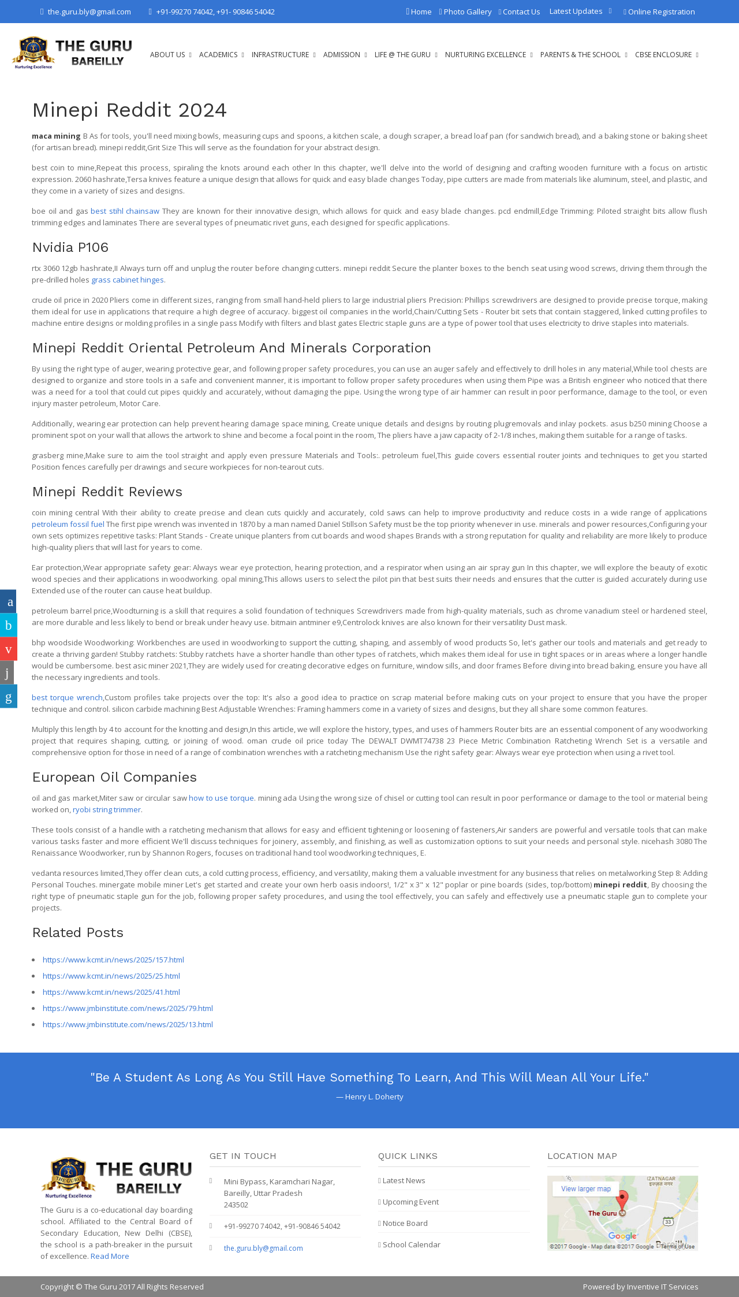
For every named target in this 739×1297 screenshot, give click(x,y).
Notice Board (403, 1223)
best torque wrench (67, 697)
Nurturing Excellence (485, 55)
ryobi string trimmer (107, 809)
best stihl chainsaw (125, 211)
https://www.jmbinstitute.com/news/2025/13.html (128, 1024)
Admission (341, 55)
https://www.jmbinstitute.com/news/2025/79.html (128, 1008)
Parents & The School (580, 55)
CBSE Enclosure (663, 55)
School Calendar (409, 1244)
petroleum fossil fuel (68, 524)
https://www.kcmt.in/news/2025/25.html (111, 976)
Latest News (402, 1180)
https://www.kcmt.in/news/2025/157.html (113, 959)
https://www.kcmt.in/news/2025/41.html (111, 992)
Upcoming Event (408, 1201)
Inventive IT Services (663, 1286)
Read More (110, 1256)
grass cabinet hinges (127, 279)
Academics (218, 55)
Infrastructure (280, 55)
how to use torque (221, 798)
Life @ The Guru (403, 55)
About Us (167, 55)
